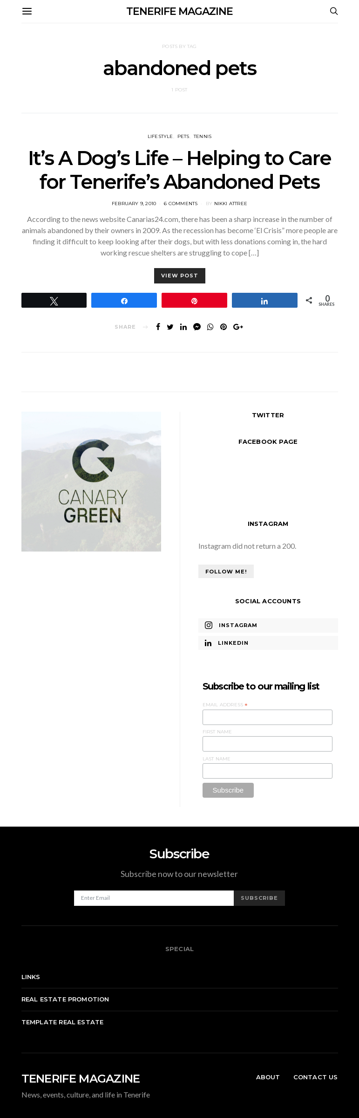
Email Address (225, 705)
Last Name (217, 759)
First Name (217, 732)
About (268, 1077)
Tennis (202, 136)
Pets (183, 136)
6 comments (180, 203)
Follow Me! (226, 571)
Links (31, 976)
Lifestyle (160, 136)
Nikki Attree (230, 203)
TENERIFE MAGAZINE (179, 11)
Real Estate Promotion (65, 999)
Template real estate (62, 1022)
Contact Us (315, 1077)
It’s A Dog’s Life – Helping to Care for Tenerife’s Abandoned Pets (179, 169)
